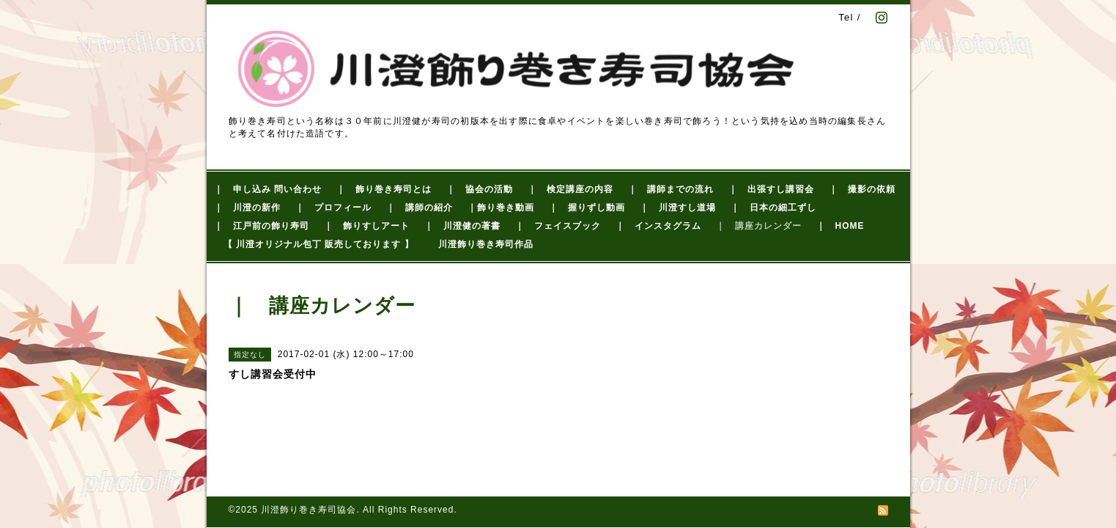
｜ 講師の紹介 (419, 207)
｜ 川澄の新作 (247, 207)
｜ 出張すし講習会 (771, 189)
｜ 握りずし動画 (587, 207)
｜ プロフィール (333, 207)
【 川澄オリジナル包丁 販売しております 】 (319, 244)
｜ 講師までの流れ (671, 189)
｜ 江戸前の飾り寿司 (261, 226)
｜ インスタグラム (658, 226)
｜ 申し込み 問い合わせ (268, 189)
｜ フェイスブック (558, 226)
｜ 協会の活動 (479, 189)
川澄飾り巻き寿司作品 (485, 244)
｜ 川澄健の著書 (462, 226)
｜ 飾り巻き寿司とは (384, 189)
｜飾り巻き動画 (501, 207)
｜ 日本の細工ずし (773, 207)
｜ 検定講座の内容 (570, 189)
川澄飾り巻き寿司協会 (308, 510)
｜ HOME (840, 226)
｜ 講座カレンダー (759, 226)
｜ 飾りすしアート (367, 226)
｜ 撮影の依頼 (862, 189)
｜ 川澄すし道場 (678, 207)
